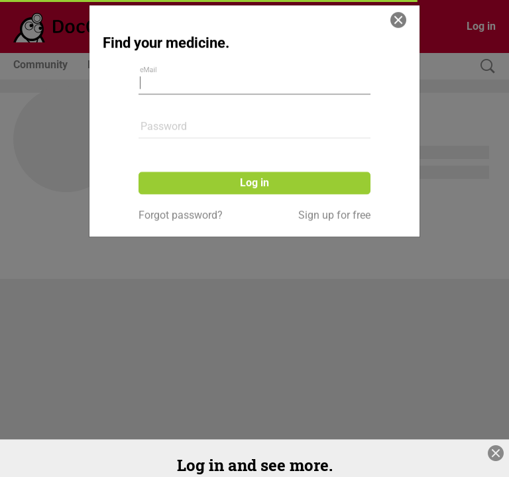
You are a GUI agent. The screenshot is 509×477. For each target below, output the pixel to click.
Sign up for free (334, 182)
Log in (254, 150)
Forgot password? (181, 182)
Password (164, 93)
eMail (152, 45)
